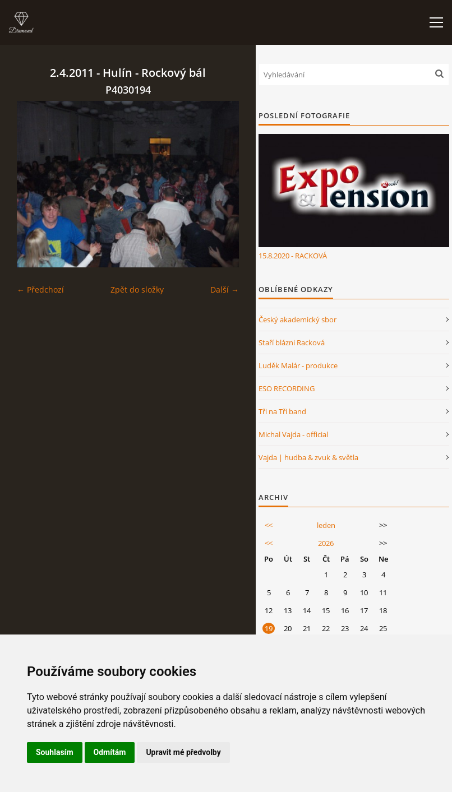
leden (326, 525)
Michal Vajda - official (293, 434)
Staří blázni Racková (292, 342)
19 (269, 628)
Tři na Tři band (282, 411)
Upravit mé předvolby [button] (183, 752)
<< (269, 525)
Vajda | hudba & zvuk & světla (308, 457)
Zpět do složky (137, 289)
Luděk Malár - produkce (298, 365)
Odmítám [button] (110, 752)
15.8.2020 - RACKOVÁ (293, 256)
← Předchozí (40, 289)
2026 (326, 543)
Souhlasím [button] (54, 752)
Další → (224, 289)
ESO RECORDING (287, 388)
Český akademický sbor (297, 319)
